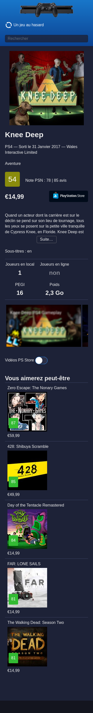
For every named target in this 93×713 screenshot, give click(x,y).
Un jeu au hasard (24, 25)
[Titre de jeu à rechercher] (46, 38)
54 (12, 179)
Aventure (13, 163)
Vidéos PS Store (26, 360)
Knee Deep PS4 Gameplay (36, 312)
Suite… (46, 239)
